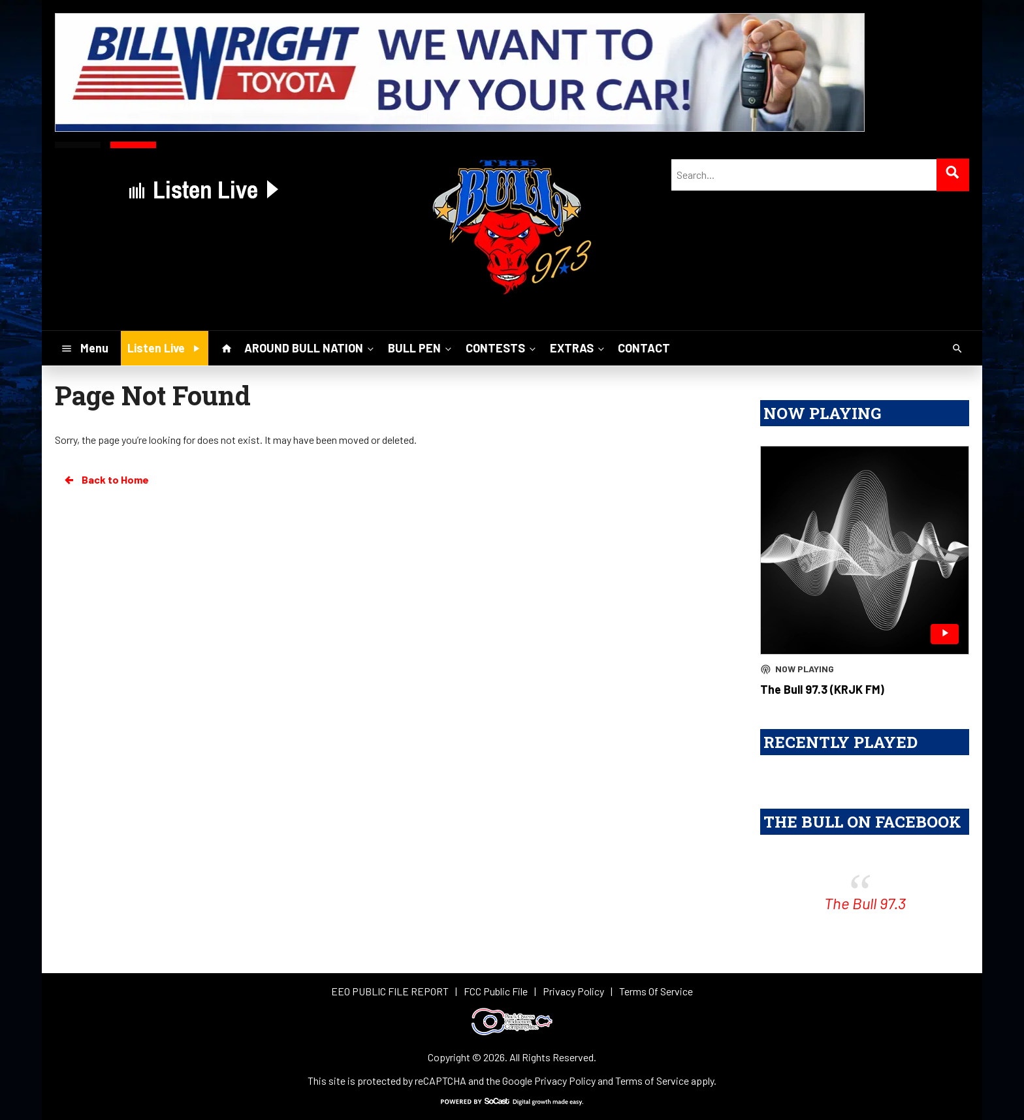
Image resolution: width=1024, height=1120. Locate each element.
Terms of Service (652, 1080)
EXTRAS (578, 348)
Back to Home (106, 479)
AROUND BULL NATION (310, 348)
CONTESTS (502, 348)
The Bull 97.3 (865, 903)
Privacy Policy (565, 1080)
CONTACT (644, 348)
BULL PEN (421, 348)
